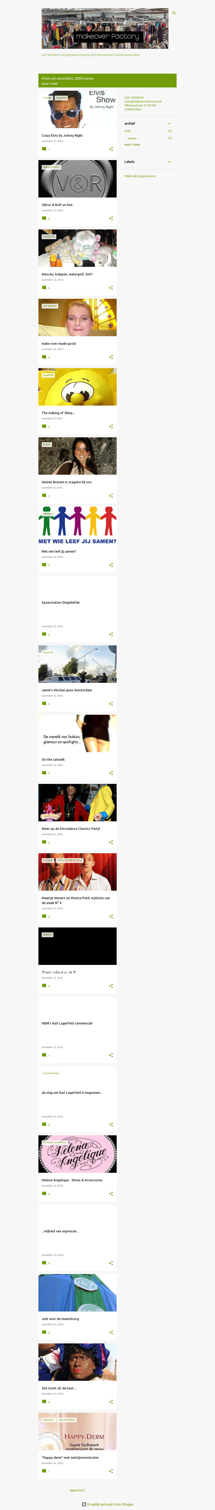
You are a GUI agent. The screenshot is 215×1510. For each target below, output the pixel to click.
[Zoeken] (174, 13)
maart (132, 138)
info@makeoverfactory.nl (77, 55)
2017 (128, 131)
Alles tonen (50, 83)
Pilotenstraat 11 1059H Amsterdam (118, 55)
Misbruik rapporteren (140, 176)
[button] (111, 149)
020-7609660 (50, 55)
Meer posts (77, 1490)
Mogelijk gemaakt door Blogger (107, 1504)
